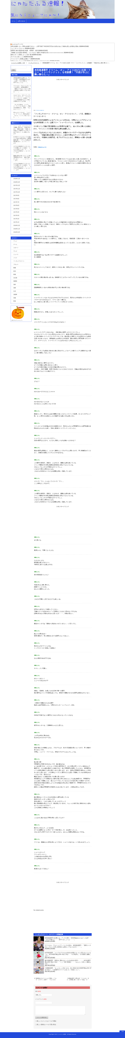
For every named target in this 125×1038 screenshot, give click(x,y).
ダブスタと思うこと (17, 56)
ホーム (13, 21)
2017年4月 (16, 212)
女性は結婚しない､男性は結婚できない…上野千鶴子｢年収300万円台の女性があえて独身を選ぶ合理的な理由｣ (45, 46)
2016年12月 (16, 225)
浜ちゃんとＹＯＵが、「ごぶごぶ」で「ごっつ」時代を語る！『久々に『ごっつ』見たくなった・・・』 (21, 115)
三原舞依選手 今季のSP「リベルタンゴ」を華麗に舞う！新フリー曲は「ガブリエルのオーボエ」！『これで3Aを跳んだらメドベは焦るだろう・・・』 (77, 979)
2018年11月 (16, 178)
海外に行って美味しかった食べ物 (21, 54)
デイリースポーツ (40, 110)
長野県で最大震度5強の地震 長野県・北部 (24, 50)
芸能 (14, 298)
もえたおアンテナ (17, 44)
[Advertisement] (63, 93)
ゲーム (15, 244)
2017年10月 (16, 192)
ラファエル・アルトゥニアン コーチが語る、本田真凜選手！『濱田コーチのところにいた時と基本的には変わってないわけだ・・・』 (22, 89)
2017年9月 (16, 195)
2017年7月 (16, 202)
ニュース (15, 254)
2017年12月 (16, 185)
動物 (14, 267)
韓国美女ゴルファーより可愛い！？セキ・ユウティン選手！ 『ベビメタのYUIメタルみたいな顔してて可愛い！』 (46, 979)
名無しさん (27, 132)
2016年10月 (16, 232)
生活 (14, 291)
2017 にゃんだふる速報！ (61, 1034)
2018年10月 (16, 182)
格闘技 (15, 281)
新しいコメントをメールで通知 (46, 1021)
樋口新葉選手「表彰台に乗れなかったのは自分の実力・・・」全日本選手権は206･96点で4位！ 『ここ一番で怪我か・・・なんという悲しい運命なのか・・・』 (68, 962)
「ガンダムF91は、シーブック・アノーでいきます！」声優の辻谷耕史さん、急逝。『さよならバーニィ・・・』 (21, 107)
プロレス (15, 264)
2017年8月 (16, 198)
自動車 (15, 294)
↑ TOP (122, 1031)
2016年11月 (16, 228)
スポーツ (15, 247)
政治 (14, 271)
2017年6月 (16, 205)
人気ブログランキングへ (17, 320)
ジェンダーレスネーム (17, 48)
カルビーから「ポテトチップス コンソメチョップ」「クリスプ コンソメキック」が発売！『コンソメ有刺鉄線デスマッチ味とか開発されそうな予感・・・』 (21, 98)
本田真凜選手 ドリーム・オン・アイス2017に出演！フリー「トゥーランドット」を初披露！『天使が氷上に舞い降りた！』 (62, 72)
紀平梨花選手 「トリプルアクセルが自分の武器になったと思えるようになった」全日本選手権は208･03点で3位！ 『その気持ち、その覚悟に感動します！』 (68, 954)
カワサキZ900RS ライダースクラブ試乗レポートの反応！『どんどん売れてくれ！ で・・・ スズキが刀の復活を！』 (22, 149)
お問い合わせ (21, 21)
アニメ (15, 241)
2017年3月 (16, 215)
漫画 (14, 287)
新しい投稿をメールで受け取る (46, 1024)
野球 (14, 301)
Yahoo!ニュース (42, 147)
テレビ (15, 251)
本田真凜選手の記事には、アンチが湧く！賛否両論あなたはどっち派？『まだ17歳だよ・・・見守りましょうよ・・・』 (22, 80)
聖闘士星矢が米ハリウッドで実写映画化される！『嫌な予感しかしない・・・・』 (21, 157)
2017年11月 (16, 188)
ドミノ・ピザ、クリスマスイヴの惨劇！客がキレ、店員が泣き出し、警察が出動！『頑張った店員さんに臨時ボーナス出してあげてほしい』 (21, 129)
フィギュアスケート (18, 261)
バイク (15, 257)
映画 (14, 274)
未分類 (15, 277)
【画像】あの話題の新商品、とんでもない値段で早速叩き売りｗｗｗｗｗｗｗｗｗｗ (37, 52)
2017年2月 (16, 218)
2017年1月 (16, 222)
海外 (14, 284)
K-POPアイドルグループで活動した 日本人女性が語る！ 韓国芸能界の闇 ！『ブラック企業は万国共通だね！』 (22, 139)
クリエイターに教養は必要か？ (20, 59)
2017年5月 (16, 208)
